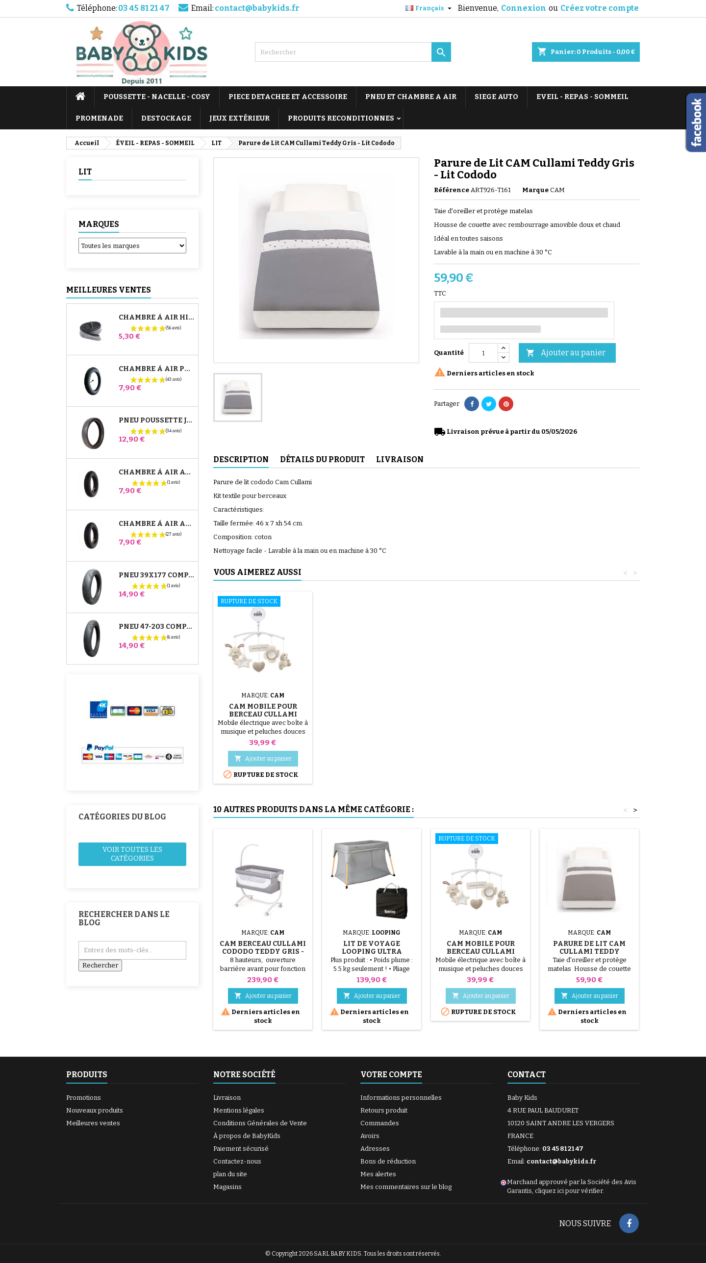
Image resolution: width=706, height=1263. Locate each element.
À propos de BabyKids (246, 1135)
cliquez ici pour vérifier (569, 1190)
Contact (526, 1074)
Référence (451, 190)
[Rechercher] (353, 52)
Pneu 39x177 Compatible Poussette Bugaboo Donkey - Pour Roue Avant (156, 575)
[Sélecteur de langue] (429, 8)
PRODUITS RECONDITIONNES (341, 118)
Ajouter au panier (565, 353)
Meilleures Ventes (108, 290)
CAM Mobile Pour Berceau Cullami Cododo (372, 714)
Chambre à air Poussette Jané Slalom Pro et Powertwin (156, 369)
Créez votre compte (599, 8)
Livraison (227, 1097)
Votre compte (391, 1074)
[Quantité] (483, 353)
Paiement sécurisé (241, 1148)
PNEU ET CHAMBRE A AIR (410, 97)
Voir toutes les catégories (132, 854)
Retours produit (383, 1110)
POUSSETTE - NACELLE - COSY (156, 97)
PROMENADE (99, 118)
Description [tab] (241, 459)
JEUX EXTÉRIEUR (239, 118)
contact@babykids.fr (257, 8)
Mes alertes (378, 1174)
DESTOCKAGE (166, 118)
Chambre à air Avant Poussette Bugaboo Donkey (156, 472)
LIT (85, 171)
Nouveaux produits (94, 1110)
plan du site (230, 1174)
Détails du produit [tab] (322, 459)
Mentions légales (238, 1110)
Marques (98, 224)
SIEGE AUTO (496, 97)
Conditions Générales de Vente (260, 1123)
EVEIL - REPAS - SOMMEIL (582, 97)
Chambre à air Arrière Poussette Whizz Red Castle (156, 524)
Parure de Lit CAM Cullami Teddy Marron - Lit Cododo (589, 952)
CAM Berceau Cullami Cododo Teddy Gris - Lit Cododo (263, 714)
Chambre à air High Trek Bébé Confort (156, 318)
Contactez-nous (237, 1161)
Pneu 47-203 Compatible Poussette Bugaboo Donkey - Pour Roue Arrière (156, 627)
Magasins (227, 1186)
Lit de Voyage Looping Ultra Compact (372, 952)
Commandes (379, 1123)
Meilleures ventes (93, 1123)
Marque (535, 190)
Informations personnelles (401, 1097)
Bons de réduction (388, 1161)
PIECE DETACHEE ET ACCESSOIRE (287, 97)
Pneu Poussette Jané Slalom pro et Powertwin (156, 420)
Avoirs (369, 1135)
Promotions (83, 1097)
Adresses (375, 1148)
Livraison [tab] (400, 459)
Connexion (523, 8)
